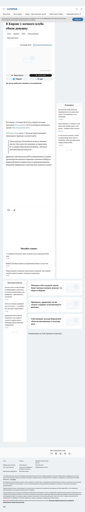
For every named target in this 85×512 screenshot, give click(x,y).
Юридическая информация (10, 471)
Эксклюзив (6, 14)
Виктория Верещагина (42, 45)
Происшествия (12, 38)
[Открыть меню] (4, 9)
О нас (4, 461)
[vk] (8, 210)
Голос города (18, 14)
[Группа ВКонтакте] (51, 453)
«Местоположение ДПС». (21, 128)
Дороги (16, 34)
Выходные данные (24, 471)
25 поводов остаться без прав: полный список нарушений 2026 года (29, 256)
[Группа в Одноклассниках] (56, 453)
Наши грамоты (23, 465)
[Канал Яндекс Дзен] (40, 75)
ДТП (23, 34)
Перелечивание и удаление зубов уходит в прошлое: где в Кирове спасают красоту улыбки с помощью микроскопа (29, 273)
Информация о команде (9, 465)
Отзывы (21, 461)
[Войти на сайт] (81, 9)
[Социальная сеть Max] (40, 79)
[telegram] (15, 210)
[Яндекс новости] (17, 75)
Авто (9, 34)
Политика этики (39, 465)
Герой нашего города (56, 14)
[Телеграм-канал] (17, 79)
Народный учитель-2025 (75, 14)
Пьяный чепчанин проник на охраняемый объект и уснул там (29, 265)
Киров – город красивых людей (35, 14)
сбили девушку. (20, 125)
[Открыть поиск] (77, 9)
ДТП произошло (12, 133)
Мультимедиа (33, 34)
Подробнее (13, 479)
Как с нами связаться (8, 467)
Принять (78, 19)
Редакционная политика (41, 467)
